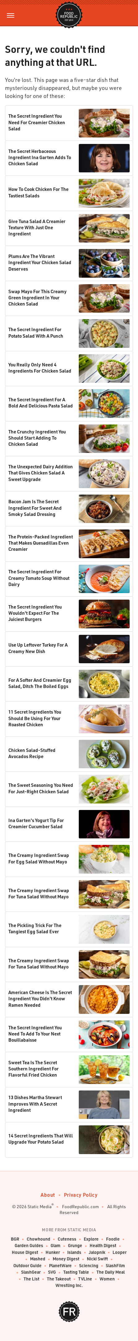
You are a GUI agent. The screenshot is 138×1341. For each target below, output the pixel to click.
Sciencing (88, 1265)
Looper (120, 1252)
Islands (74, 1252)
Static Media (39, 1206)
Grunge (75, 1245)
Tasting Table (76, 1272)
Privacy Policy (80, 1194)
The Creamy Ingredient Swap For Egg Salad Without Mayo (38, 858)
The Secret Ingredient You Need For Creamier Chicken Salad (36, 122)
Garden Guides (29, 1245)
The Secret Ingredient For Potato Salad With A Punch (35, 332)
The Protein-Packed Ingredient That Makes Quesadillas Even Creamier (40, 542)
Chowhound (38, 1239)
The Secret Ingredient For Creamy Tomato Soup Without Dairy (38, 577)
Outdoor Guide (27, 1265)
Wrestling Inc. (69, 1285)
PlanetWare (60, 1265)
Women (107, 1279)
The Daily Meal (110, 1272)
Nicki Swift (97, 1259)
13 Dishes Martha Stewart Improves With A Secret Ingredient (35, 1103)
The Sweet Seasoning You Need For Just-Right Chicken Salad (40, 788)
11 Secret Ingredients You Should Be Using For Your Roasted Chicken (34, 718)
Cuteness (67, 1239)
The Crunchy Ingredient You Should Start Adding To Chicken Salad (37, 437)
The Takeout (59, 1279)
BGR (15, 1239)
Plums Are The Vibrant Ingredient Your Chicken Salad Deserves (39, 262)
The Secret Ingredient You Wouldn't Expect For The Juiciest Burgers (35, 613)
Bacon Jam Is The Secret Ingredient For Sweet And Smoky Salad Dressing (35, 507)
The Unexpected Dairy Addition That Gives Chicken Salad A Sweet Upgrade (40, 472)
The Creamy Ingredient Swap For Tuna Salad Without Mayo (38, 893)
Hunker (53, 1252)
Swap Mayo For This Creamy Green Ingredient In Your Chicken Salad (37, 297)
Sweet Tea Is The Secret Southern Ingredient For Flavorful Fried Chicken (33, 1068)
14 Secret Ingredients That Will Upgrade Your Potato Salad (40, 1138)
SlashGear (31, 1272)
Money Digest (66, 1259)
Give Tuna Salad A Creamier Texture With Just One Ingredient (36, 227)
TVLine (85, 1279)
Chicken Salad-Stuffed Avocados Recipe (32, 753)
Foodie (113, 1239)
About (48, 1194)
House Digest (25, 1252)
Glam (55, 1245)
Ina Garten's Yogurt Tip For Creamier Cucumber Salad (36, 823)
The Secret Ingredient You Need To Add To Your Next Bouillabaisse (35, 1033)
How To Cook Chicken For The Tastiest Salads (38, 192)
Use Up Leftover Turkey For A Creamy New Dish (38, 648)
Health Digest (103, 1245)
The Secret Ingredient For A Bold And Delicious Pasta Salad (40, 402)
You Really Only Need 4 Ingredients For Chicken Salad (39, 367)
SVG (52, 1272)
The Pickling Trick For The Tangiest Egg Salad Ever (34, 928)
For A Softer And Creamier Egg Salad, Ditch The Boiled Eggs (39, 683)
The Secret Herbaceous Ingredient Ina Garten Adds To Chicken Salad (39, 157)
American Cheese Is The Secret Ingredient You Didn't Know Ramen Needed (40, 998)
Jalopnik (97, 1252)
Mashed (37, 1259)
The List (31, 1279)
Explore (91, 1239)
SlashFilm (115, 1265)
